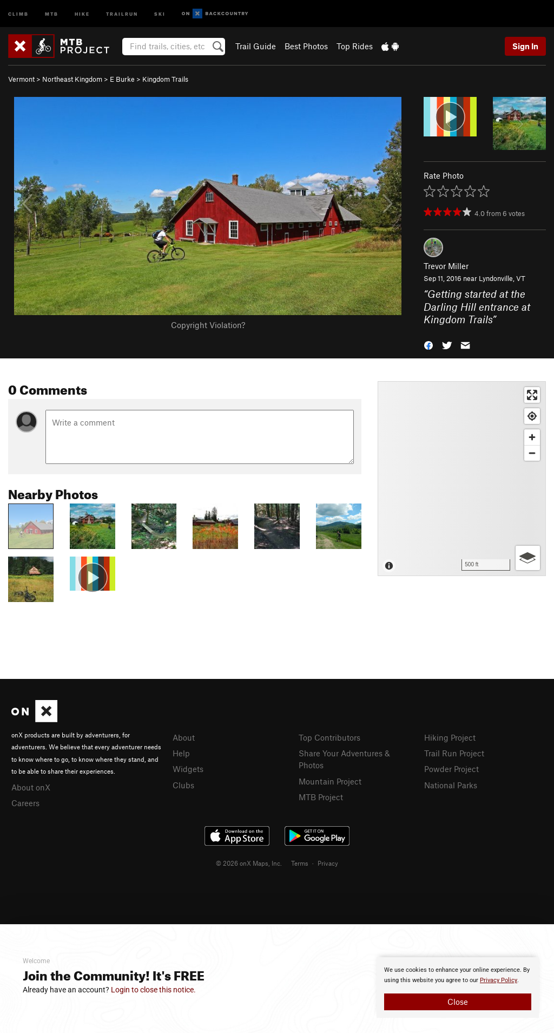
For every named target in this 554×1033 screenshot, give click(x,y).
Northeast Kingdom (72, 79)
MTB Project (321, 797)
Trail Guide (255, 46)
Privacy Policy (498, 980)
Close (457, 1001)
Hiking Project (450, 737)
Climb (18, 13)
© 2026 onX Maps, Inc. (249, 863)
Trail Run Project (454, 753)
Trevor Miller (446, 266)
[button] (428, 344)
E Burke (122, 79)
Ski (160, 13)
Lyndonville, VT (502, 278)
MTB (51, 13)
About (184, 737)
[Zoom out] (532, 453)
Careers (25, 803)
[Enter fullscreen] (532, 395)
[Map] (461, 479)
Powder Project (451, 769)
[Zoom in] (532, 437)
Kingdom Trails (165, 79)
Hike (82, 13)
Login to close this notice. (153, 989)
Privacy (328, 863)
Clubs (183, 785)
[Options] (528, 558)
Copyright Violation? (208, 325)
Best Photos (306, 46)
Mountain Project (330, 781)
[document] (457, 987)
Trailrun (122, 13)
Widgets (188, 769)
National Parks (450, 785)
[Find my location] (532, 416)
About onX (30, 787)
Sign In (525, 46)
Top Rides (355, 46)
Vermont (21, 79)
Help (181, 753)
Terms (299, 863)
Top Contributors (329, 737)
